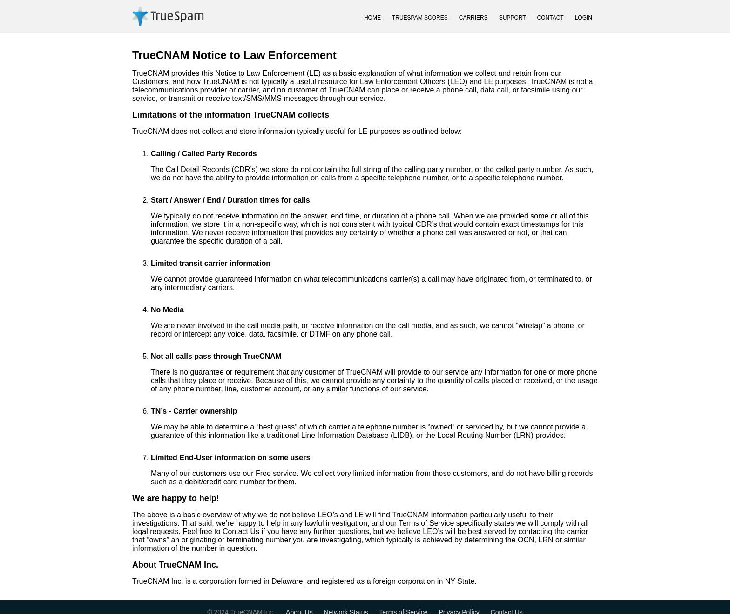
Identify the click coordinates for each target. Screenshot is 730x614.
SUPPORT (512, 17)
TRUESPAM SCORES (420, 17)
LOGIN (583, 17)
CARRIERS (473, 17)
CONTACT (550, 17)
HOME (372, 17)
